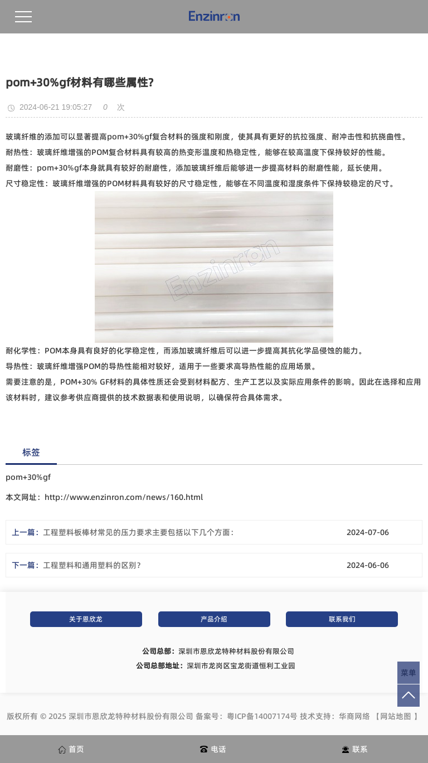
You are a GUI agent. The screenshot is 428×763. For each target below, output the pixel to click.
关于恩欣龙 (86, 619)
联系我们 (342, 619)
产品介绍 (214, 619)
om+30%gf (132, 136)
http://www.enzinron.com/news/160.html (124, 497)
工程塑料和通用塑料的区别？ (93, 565)
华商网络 (354, 716)
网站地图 (395, 716)
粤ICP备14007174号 (262, 716)
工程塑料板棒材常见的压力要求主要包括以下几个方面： (140, 532)
